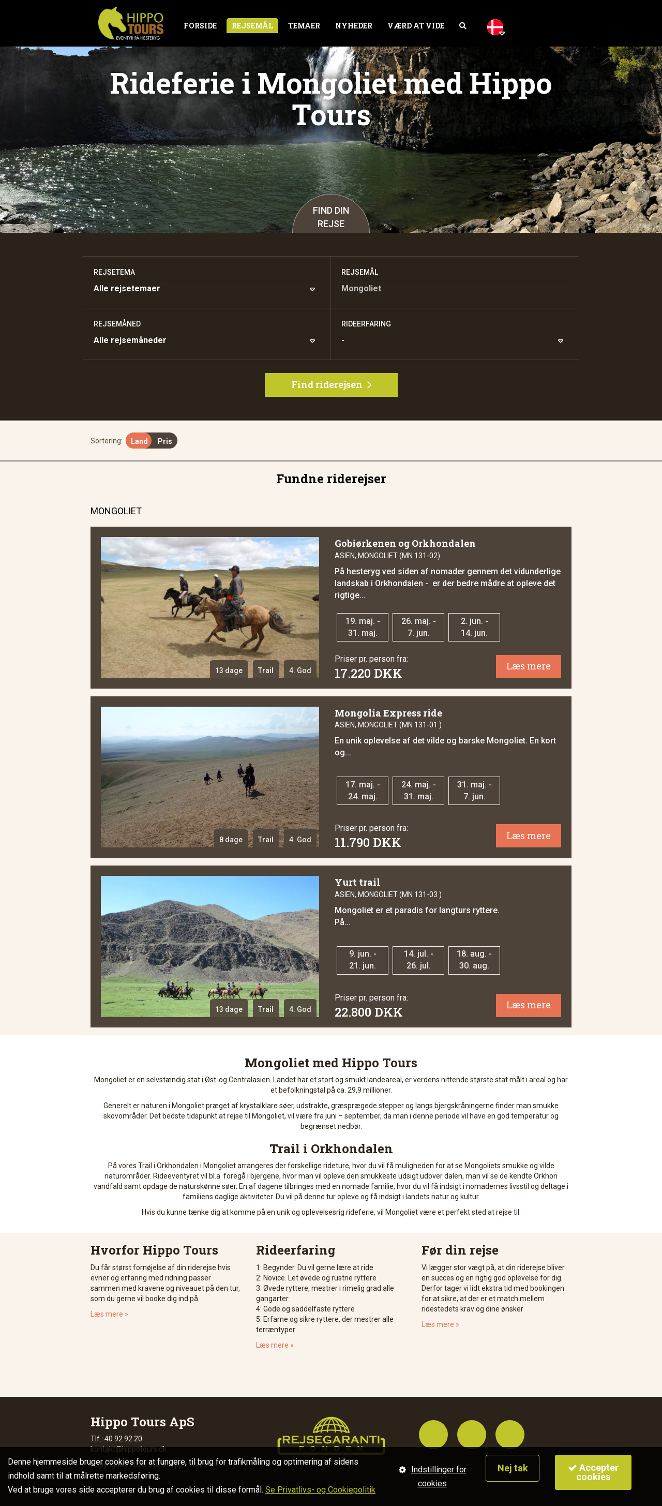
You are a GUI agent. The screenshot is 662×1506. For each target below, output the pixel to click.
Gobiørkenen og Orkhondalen (405, 543)
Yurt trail (357, 882)
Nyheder (353, 26)
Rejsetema (114, 272)
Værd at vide (415, 26)
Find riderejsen (331, 384)
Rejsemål (252, 26)
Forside (200, 26)
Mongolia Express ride (388, 713)
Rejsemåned (117, 324)
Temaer (304, 26)
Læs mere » (109, 1314)
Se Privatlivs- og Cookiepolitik (320, 1490)
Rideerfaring (366, 324)
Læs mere (528, 666)
